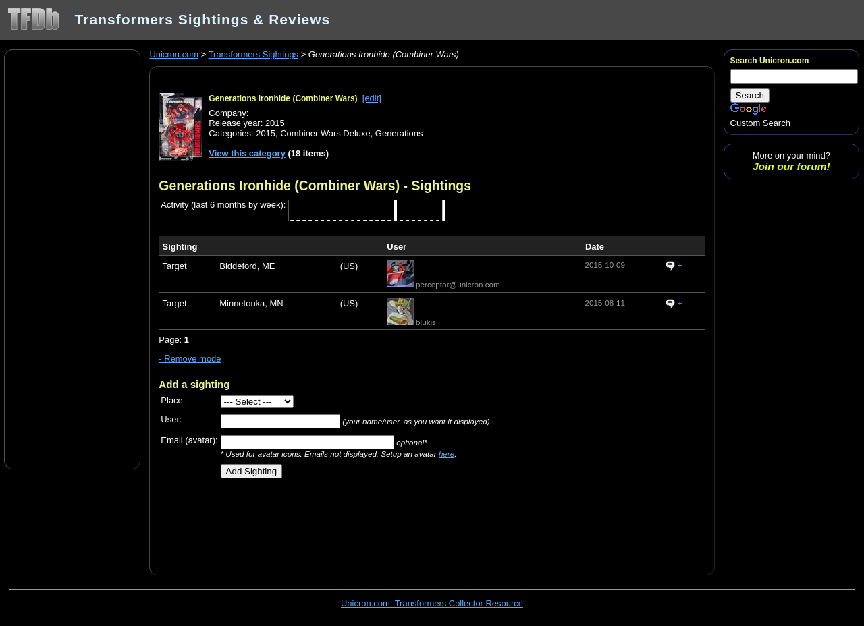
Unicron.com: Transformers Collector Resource (432, 603)
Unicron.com (173, 54)
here (446, 453)
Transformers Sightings (253, 54)
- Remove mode (190, 358)
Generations (399, 133)
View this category (247, 153)
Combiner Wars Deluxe (325, 133)
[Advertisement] (72, 258)
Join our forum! (791, 166)
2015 (265, 133)
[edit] (371, 98)
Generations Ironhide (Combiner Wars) (283, 98)
